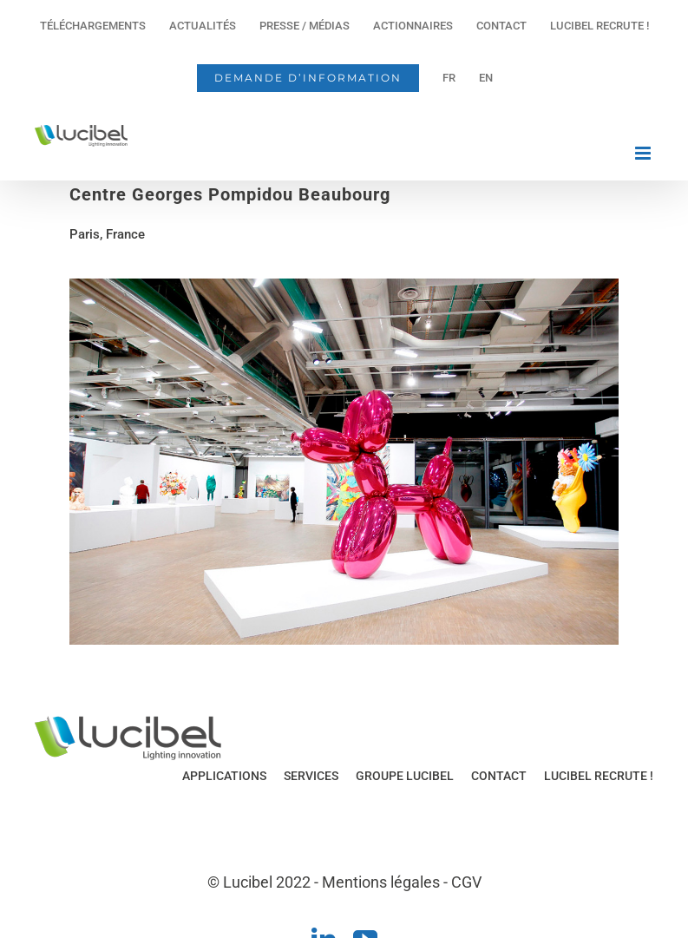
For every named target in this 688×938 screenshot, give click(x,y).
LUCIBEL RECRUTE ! (598, 776)
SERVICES (311, 776)
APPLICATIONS (224, 776)
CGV (466, 882)
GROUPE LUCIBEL (405, 776)
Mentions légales (381, 882)
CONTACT (499, 776)
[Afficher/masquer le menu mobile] (644, 153)
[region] (344, 462)
